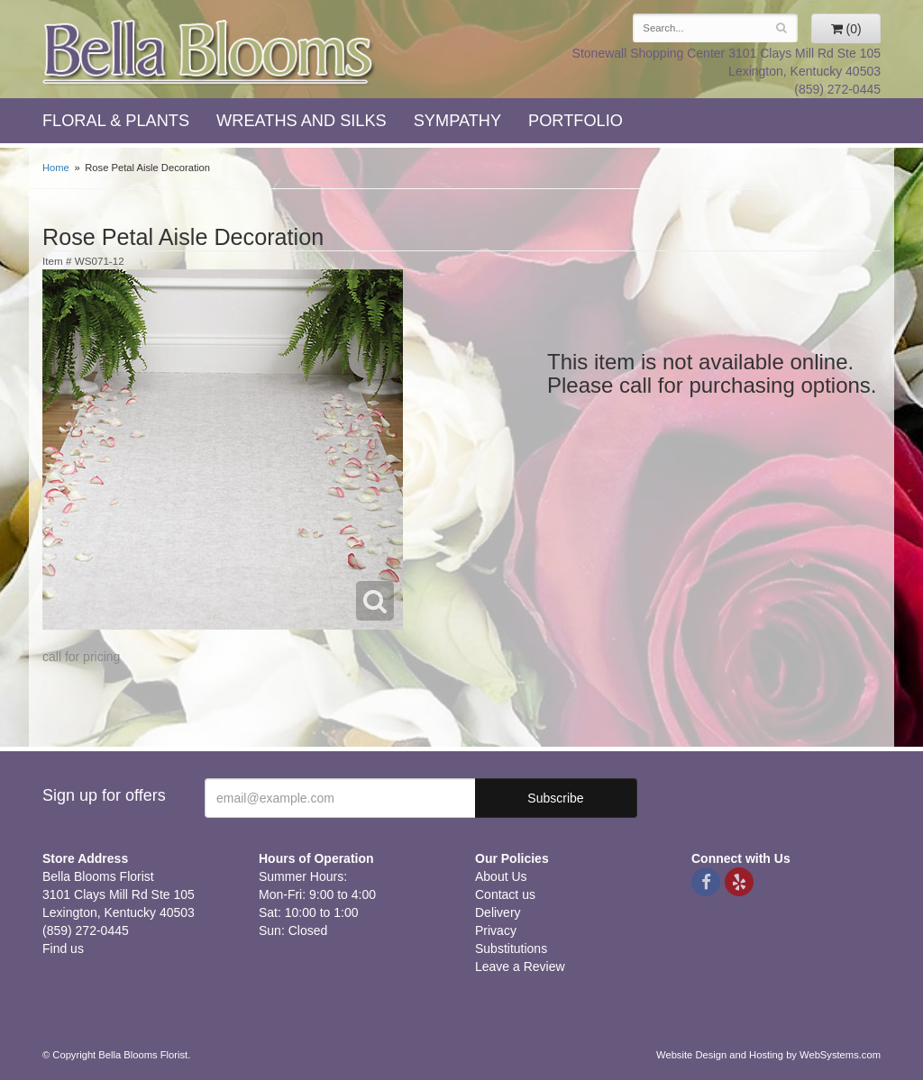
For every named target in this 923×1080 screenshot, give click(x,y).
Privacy (495, 930)
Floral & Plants (115, 121)
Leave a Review (520, 966)
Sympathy (457, 121)
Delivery (498, 912)
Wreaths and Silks (301, 121)
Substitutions (511, 948)
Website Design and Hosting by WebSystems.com (768, 1054)
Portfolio (575, 121)
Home (55, 167)
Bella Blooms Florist (209, 52)
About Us (501, 876)
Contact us (505, 894)
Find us (63, 948)
